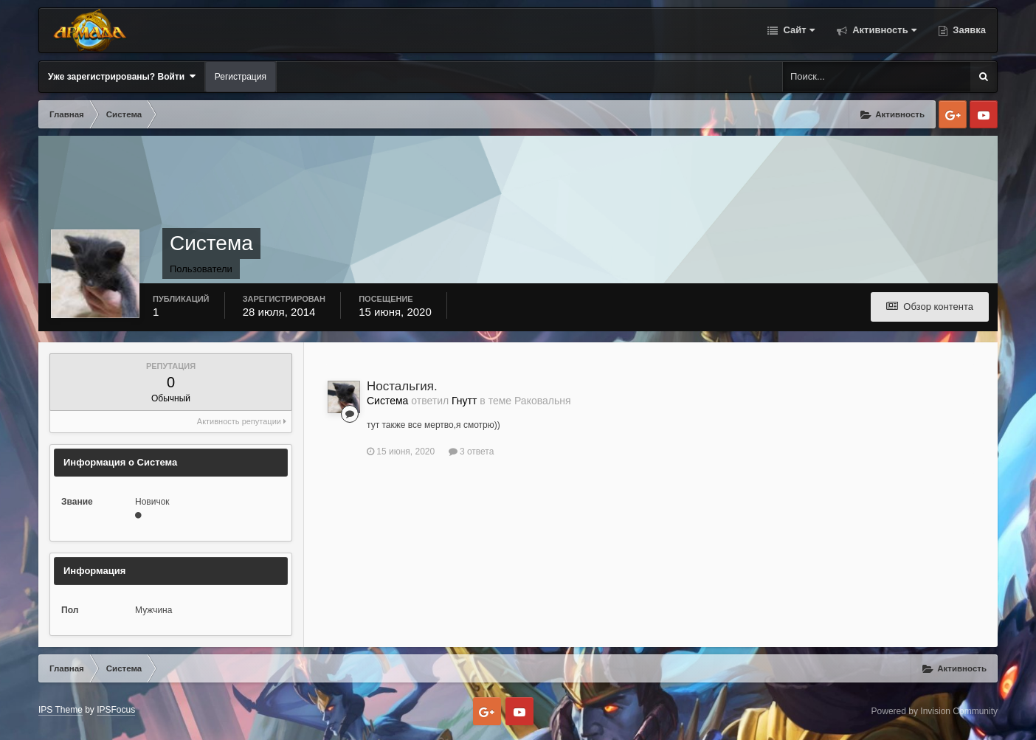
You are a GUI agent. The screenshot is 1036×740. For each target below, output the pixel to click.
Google (953, 114)
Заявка (968, 29)
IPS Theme (60, 710)
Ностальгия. (402, 386)
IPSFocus (116, 710)
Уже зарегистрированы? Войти (122, 76)
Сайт (798, 29)
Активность (883, 29)
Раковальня (542, 401)
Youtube (984, 114)
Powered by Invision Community (934, 711)
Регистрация (240, 77)
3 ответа (471, 451)
